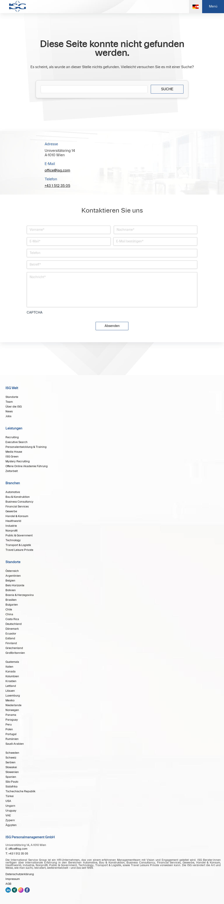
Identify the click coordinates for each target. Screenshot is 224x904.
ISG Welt (11, 388)
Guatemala (12, 662)
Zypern (10, 820)
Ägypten (11, 825)
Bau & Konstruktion (17, 497)
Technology (13, 540)
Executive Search (16, 442)
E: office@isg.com (16, 848)
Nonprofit (11, 530)
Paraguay (11, 719)
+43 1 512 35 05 (57, 186)
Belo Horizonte (14, 585)
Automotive (12, 492)
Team (9, 402)
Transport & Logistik (18, 545)
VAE (8, 815)
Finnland (11, 643)
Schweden (12, 753)
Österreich (12, 571)
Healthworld (13, 521)
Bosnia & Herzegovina (19, 595)
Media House (13, 451)
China (9, 614)
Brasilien (11, 600)
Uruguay (10, 810)
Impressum (12, 879)
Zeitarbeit (11, 471)
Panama (10, 715)
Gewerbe (11, 511)
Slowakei (11, 767)
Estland (10, 638)
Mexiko (9, 700)
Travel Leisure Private (19, 550)
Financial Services (17, 506)
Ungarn (10, 806)
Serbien (10, 762)
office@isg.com (57, 170)
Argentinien (13, 575)
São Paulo (11, 781)
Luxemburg (12, 695)
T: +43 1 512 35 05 (16, 853)
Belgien (10, 580)
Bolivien (10, 590)
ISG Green (12, 456)
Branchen (12, 483)
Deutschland (13, 624)
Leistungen (13, 428)
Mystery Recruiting (17, 461)
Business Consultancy (19, 501)
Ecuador (10, 633)
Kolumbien (12, 676)
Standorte (11, 397)
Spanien (10, 777)
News (9, 411)
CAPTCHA (34, 312)
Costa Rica (12, 619)
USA (8, 801)
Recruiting (12, 437)
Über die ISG (13, 406)
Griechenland (14, 648)
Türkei (9, 796)
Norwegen (12, 710)
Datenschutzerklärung (19, 874)
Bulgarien (11, 604)
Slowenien (12, 772)
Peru (8, 724)
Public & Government (19, 535)
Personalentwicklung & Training (26, 447)
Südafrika (11, 786)
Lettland (10, 686)
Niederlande (13, 705)
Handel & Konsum (16, 516)
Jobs (8, 416)
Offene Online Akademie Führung (26, 466)
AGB (8, 884)
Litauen (10, 691)
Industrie (11, 526)
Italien (9, 666)
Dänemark (12, 628)
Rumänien (12, 739)
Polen (9, 729)
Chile (8, 609)
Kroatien (10, 681)
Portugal (10, 734)
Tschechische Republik (20, 791)
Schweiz (10, 757)
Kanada (10, 671)
